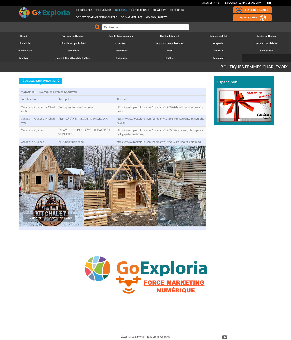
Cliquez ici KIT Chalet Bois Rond (49, 218)
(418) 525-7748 (210, 2)
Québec (39, 130)
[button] (221, 105)
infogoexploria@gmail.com (243, 2)
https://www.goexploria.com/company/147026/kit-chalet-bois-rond (158, 141)
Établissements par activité (41, 80)
